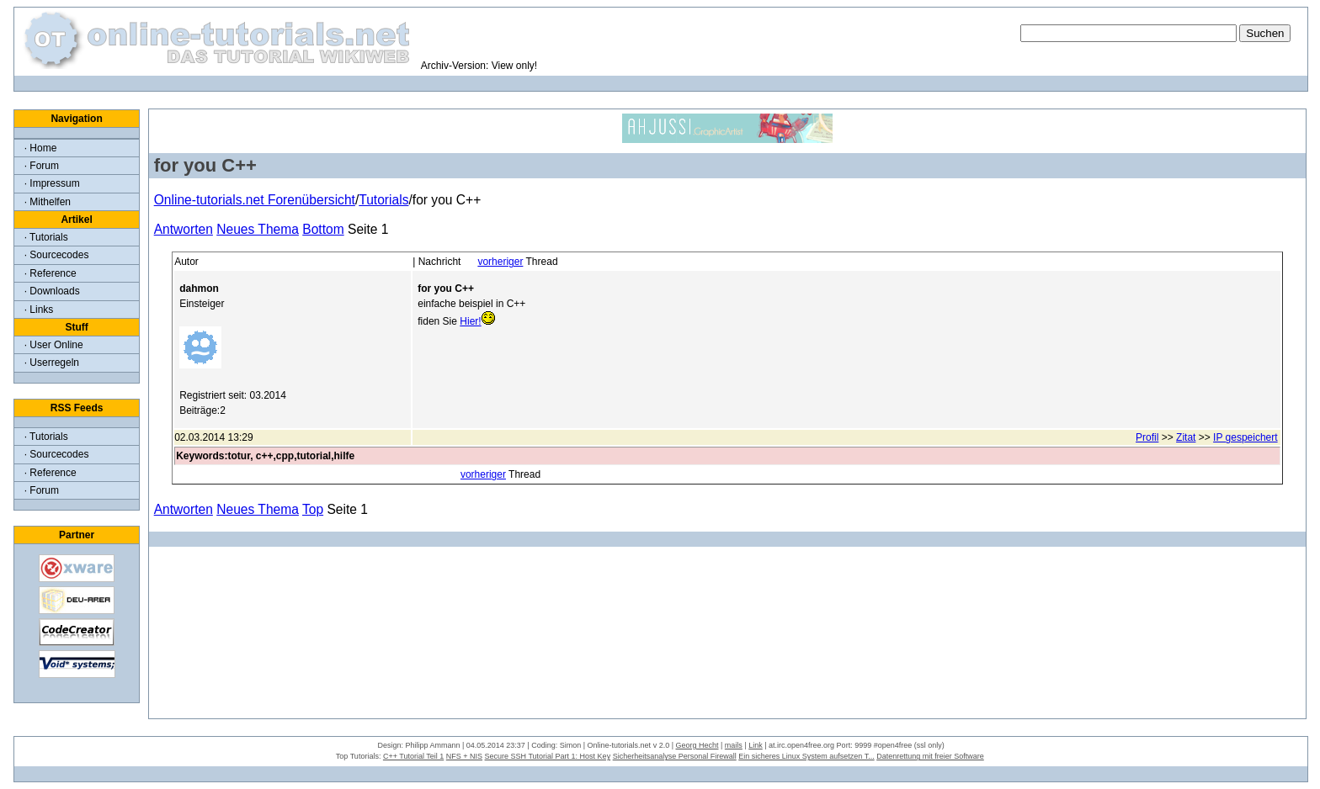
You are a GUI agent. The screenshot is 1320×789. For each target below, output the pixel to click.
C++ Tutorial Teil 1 (413, 756)
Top (312, 509)
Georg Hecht (696, 745)
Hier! (470, 321)
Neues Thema (257, 229)
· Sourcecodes (56, 255)
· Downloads (52, 291)
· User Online (53, 345)
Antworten (183, 229)
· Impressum (52, 183)
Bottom (322, 229)
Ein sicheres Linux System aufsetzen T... (806, 756)
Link (755, 745)
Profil (1147, 437)
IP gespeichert (1245, 437)
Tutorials (383, 200)
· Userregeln (51, 362)
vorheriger (500, 261)
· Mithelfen (47, 202)
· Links (39, 309)
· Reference (50, 273)
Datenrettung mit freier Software (930, 756)
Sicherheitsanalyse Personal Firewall (675, 756)
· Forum (41, 166)
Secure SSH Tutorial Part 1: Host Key (548, 756)
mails (733, 745)
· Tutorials (46, 237)
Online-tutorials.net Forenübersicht (254, 200)
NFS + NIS (464, 756)
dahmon (199, 288)
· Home (40, 148)
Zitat (1185, 437)
